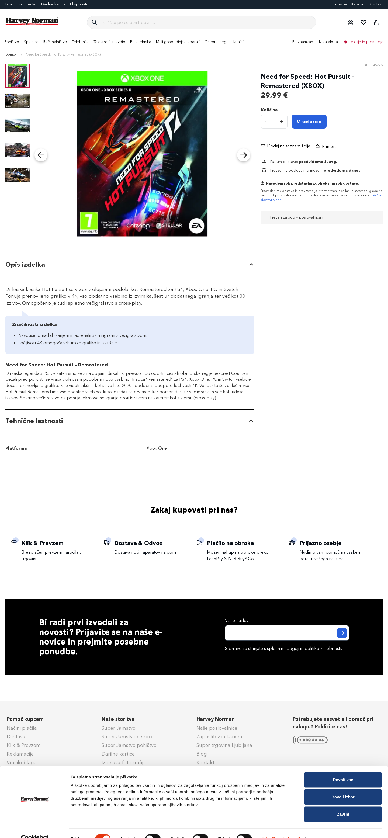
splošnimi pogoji (283, 648)
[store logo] (32, 21)
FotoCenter (27, 4)
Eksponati (78, 4)
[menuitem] (12, 42)
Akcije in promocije (366, 42)
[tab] (129, 264)
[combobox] (206, 22)
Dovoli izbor (343, 785)
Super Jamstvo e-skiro (127, 737)
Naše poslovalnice (216, 728)
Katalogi (358, 4)
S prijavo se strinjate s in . (283, 648)
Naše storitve (118, 719)
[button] (350, 22)
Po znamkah (302, 42)
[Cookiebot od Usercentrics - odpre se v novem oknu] (34, 827)
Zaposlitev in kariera (219, 737)
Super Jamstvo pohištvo (129, 745)
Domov (11, 54)
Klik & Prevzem (24, 745)
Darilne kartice (53, 4)
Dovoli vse (343, 768)
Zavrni (343, 802)
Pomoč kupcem (25, 719)
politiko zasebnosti (322, 648)
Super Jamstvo (119, 728)
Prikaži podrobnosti (281, 827)
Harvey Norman (215, 719)
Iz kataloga (328, 42)
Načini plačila (22, 728)
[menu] (194, 42)
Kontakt (376, 4)
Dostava (16, 737)
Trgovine (339, 4)
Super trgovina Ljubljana (224, 745)
